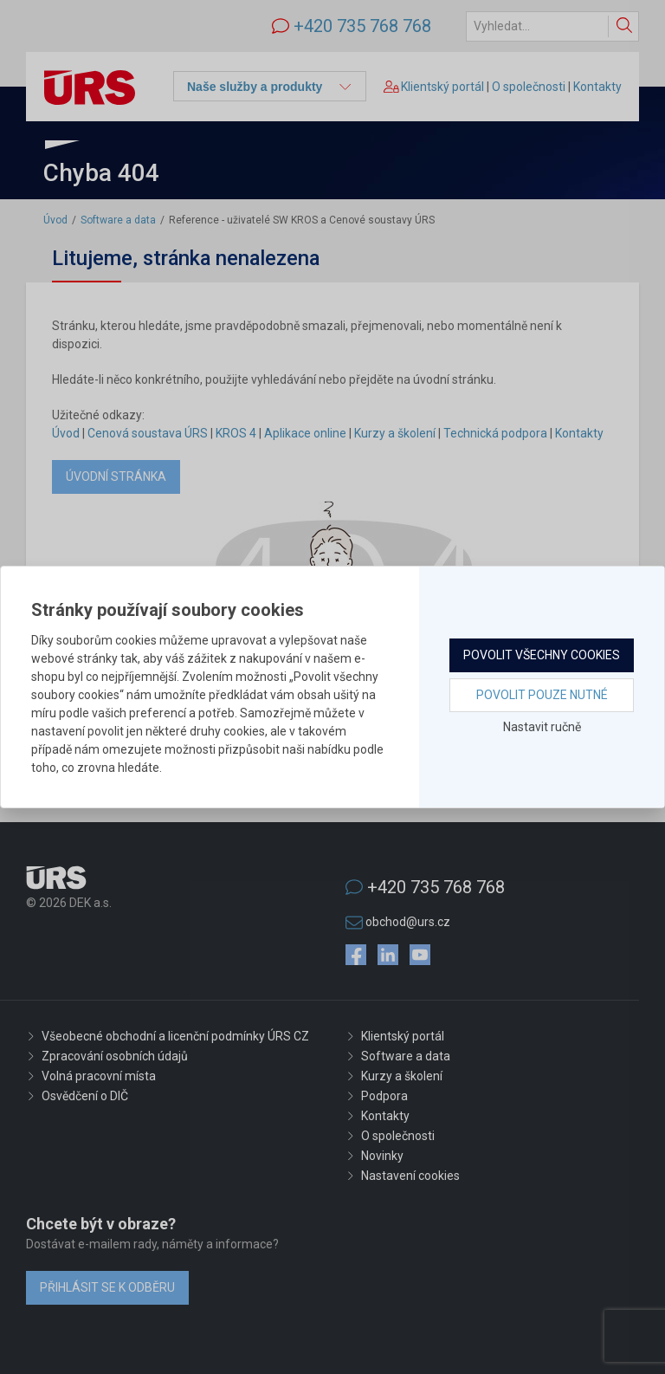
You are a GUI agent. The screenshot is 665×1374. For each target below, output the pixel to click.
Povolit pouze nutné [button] (542, 695)
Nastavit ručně (542, 727)
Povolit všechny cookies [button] (541, 655)
